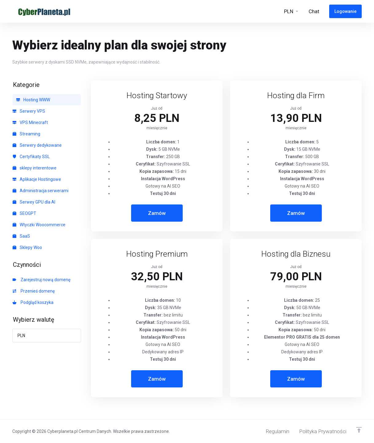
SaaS (21, 236)
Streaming (26, 133)
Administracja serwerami (40, 190)
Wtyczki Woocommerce (39, 224)
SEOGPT (24, 213)
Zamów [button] (157, 213)
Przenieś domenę (34, 291)
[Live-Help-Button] (314, 11)
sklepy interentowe (34, 167)
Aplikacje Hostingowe (37, 179)
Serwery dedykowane (37, 145)
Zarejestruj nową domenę (41, 279)
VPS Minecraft (30, 122)
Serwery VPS (29, 111)
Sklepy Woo (27, 247)
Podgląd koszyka (33, 302)
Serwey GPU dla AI (34, 202)
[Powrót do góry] (359, 430)
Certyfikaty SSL (31, 156)
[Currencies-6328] (291, 11)
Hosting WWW (33, 99)
